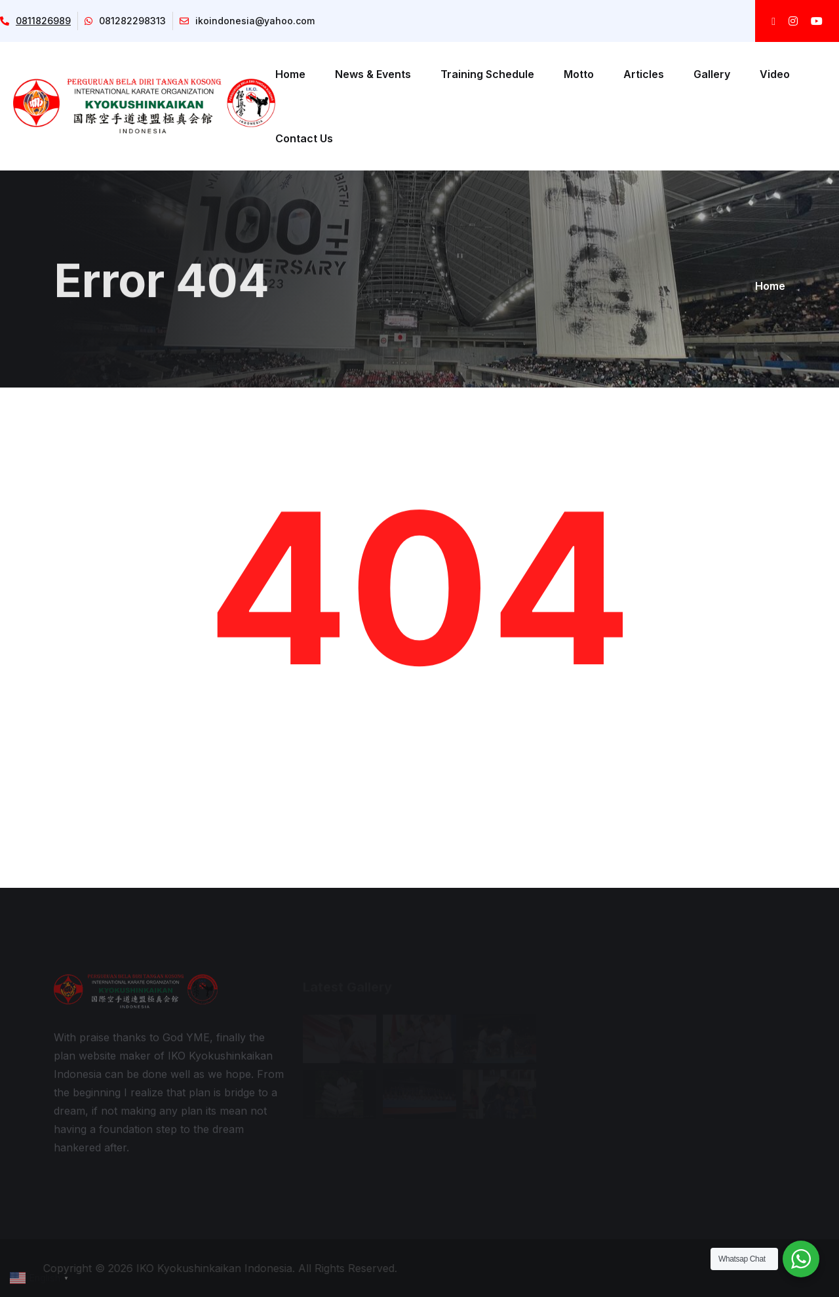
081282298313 (125, 20)
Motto (579, 74)
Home (290, 74)
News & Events (373, 74)
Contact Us (304, 138)
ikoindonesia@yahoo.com (247, 20)
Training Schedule (487, 74)
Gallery (711, 74)
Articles (643, 74)
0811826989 (35, 20)
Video (775, 74)
